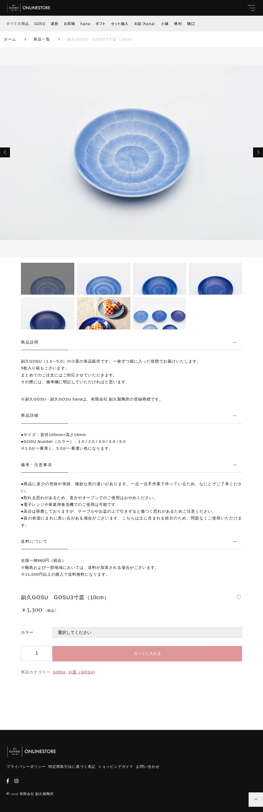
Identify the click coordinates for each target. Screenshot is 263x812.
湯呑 (54, 23)
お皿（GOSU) (81, 672)
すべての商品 (18, 23)
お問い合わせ (148, 766)
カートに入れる (147, 653)
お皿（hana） (145, 23)
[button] (5, 152)
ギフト (101, 23)
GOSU (39, 23)
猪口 (191, 23)
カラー (27, 632)
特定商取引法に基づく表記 (72, 766)
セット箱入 (120, 23)
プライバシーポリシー (26, 766)
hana (85, 23)
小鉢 (165, 23)
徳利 (178, 23)
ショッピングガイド (115, 766)
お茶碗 (69, 23)
